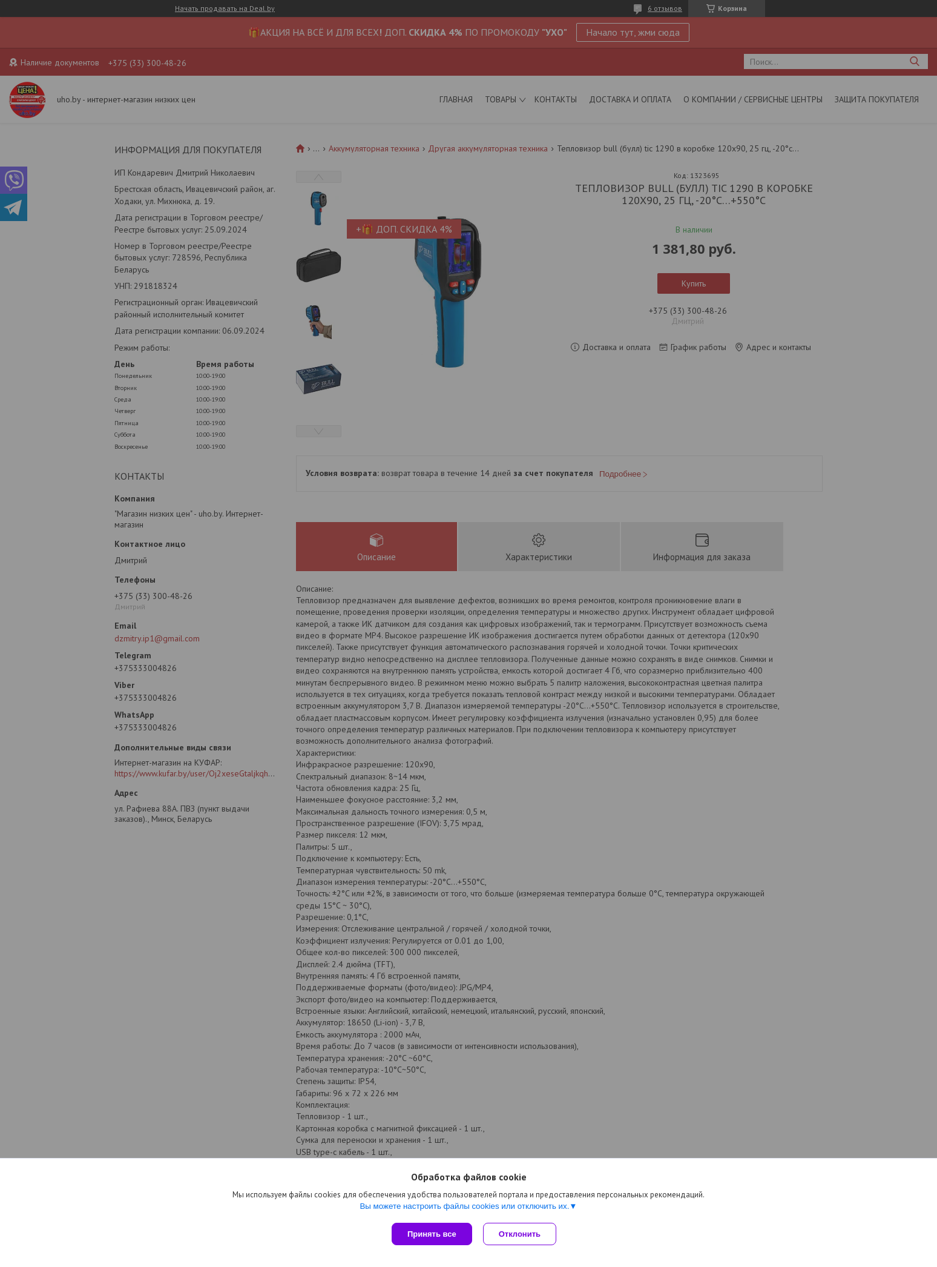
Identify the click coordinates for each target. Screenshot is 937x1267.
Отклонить (521, 1234)
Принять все (431, 1234)
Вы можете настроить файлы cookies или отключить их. (464, 1207)
